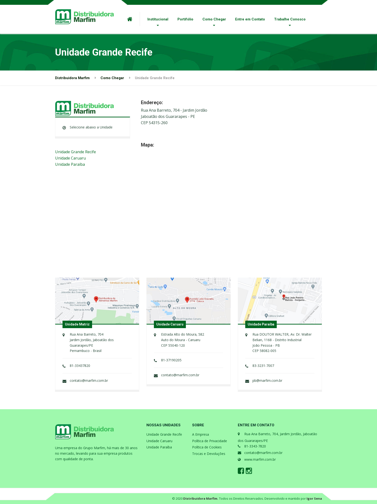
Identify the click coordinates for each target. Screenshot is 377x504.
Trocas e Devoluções (208, 453)
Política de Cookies (207, 447)
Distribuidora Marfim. (200, 498)
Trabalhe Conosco (290, 19)
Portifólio (185, 19)
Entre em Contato (250, 19)
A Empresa (200, 434)
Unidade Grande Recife (75, 151)
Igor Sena (314, 498)
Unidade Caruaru (70, 158)
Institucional (157, 19)
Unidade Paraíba (70, 164)
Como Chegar (214, 19)
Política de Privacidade (209, 441)
